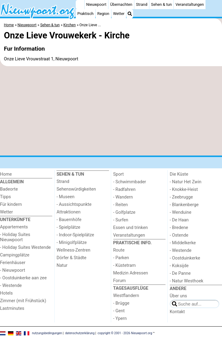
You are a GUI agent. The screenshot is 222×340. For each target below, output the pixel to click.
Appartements (14, 227)
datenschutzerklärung (79, 333)
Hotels (6, 293)
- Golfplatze (124, 212)
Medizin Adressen (130, 273)
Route (119, 250)
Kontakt (177, 311)
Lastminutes (12, 308)
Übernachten (121, 4)
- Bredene (179, 227)
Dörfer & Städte (71, 257)
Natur (61, 265)
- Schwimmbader (129, 181)
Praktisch (85, 13)
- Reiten (120, 204)
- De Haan (179, 220)
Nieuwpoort (96, 4)
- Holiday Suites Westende (25, 247)
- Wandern (123, 197)
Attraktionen (68, 212)
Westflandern (126, 295)
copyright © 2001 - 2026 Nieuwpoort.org (125, 333)
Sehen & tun (161, 4)
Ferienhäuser (12, 262)
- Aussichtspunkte (73, 204)
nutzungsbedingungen (47, 333)
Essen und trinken (130, 227)
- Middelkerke (183, 242)
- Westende (11, 285)
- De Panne (180, 273)
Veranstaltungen (190, 4)
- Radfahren (124, 189)
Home (6, 174)
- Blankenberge (184, 204)
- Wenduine (180, 212)
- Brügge (121, 303)
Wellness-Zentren (73, 250)
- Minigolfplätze (71, 242)
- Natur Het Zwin (186, 181)
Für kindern (11, 204)
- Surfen (120, 220)
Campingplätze (14, 255)
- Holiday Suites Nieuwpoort (15, 237)
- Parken (121, 257)
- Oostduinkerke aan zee (23, 278)
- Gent (119, 310)
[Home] (80, 4)
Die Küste (179, 174)
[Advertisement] (111, 111)
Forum (119, 280)
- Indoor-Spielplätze (75, 235)
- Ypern (120, 318)
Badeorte (9, 189)
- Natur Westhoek (186, 281)
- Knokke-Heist (184, 189)
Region (103, 13)
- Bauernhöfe (68, 219)
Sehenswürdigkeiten (76, 189)
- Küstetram (124, 265)
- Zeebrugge (181, 197)
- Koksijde (179, 265)
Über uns (178, 296)
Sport (118, 174)
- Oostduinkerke (185, 258)
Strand (141, 4)
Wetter (118, 13)
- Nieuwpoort (12, 270)
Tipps (5, 196)
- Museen (65, 196)
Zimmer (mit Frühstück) (23, 300)
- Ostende (179, 235)
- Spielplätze (68, 227)
